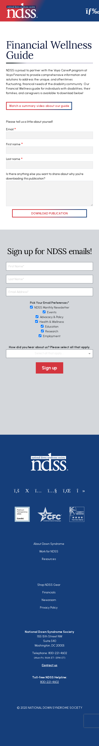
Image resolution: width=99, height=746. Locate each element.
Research (49, 331)
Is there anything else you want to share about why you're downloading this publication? (44, 176)
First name (13, 144)
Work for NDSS (48, 551)
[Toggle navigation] (91, 10)
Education (49, 326)
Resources (49, 559)
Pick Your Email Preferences (49, 303)
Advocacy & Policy (49, 317)
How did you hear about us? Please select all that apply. (49, 347)
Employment (49, 336)
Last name (13, 159)
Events (49, 312)
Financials (48, 592)
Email (10, 129)
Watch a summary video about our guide (39, 106)
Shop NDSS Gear (48, 585)
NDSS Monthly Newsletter (49, 307)
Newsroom (49, 600)
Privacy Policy (49, 607)
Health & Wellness (49, 322)
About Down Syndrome (48, 544)
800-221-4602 (49, 682)
